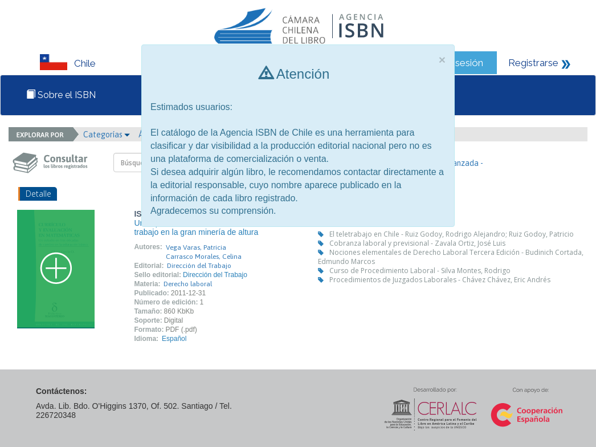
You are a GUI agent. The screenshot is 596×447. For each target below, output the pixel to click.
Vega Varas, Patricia (196, 247)
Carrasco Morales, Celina (204, 257)
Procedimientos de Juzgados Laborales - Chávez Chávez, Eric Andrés (439, 280)
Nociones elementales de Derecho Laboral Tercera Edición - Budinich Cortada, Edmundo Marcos (450, 256)
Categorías (106, 134)
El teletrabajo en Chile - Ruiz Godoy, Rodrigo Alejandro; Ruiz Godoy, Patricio (451, 234)
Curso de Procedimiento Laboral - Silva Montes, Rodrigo (420, 270)
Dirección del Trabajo (199, 266)
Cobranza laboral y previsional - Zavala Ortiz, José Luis (417, 243)
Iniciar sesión (455, 62)
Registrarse (533, 62)
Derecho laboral (188, 284)
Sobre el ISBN (61, 95)
